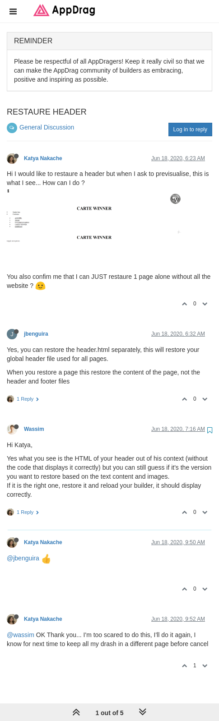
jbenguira (36, 334)
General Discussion (46, 127)
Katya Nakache (43, 158)
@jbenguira (23, 558)
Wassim (34, 429)
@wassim (20, 634)
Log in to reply (190, 129)
